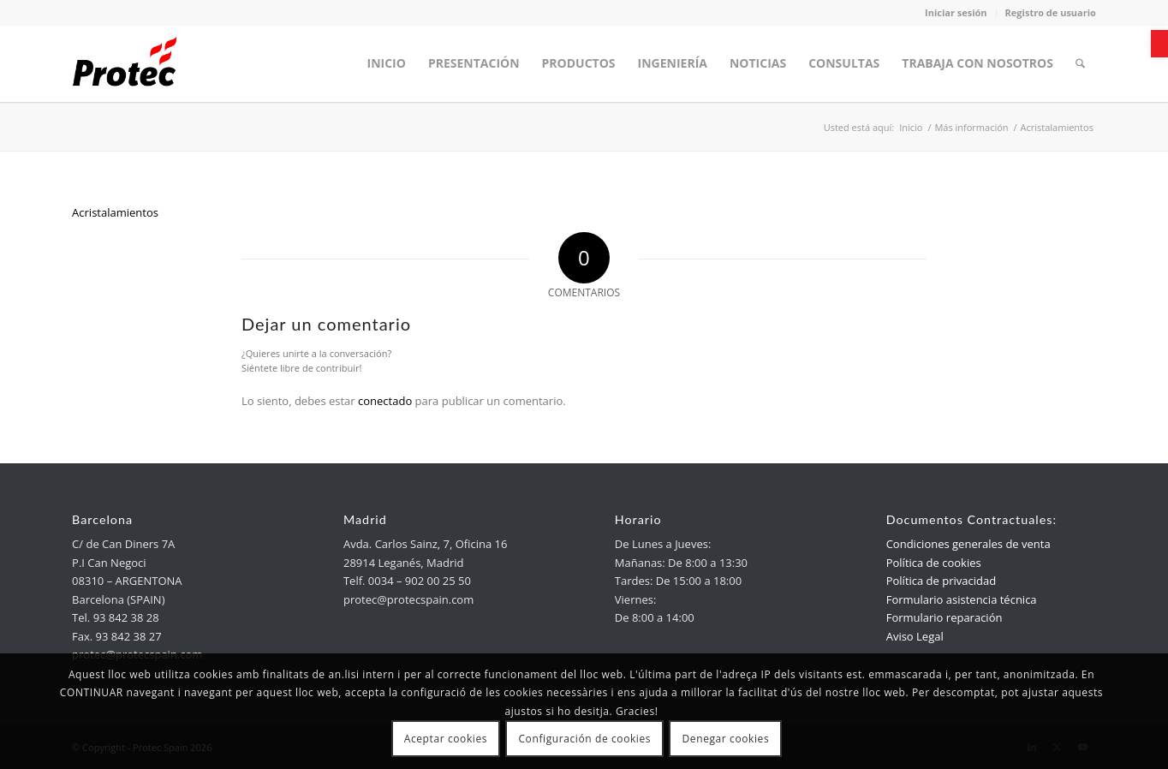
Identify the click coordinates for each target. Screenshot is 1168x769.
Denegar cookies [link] (726, 738)
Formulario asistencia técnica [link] (961, 599)
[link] (1159, 43)
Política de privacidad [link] (941, 580)
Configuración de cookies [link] (584, 738)
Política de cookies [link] (933, 562)
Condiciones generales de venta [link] (968, 543)
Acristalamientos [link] (115, 212)
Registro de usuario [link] (1050, 12)
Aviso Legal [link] (915, 636)
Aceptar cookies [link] (445, 738)
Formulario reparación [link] (944, 617)
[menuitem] (386, 63)
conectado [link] (385, 400)
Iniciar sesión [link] (956, 12)
